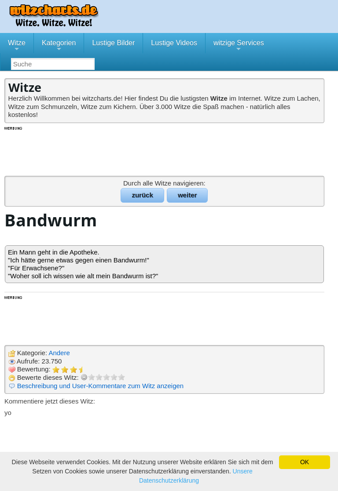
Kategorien (59, 46)
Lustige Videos (174, 43)
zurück (142, 195)
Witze (17, 46)
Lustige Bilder (113, 43)
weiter (187, 195)
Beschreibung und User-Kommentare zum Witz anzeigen (100, 385)
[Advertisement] (165, 151)
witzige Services (238, 46)
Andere (59, 352)
